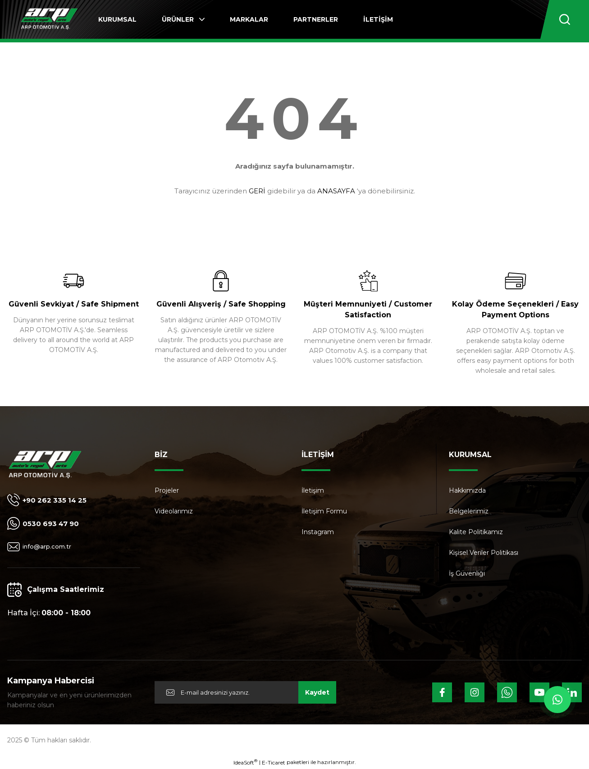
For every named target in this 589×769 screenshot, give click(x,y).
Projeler (167, 490)
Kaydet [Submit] (317, 692)
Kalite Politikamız (476, 532)
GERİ (257, 191)
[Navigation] (183, 19)
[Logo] (49, 19)
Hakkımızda (467, 490)
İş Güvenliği (467, 573)
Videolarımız (174, 511)
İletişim (312, 490)
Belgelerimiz (469, 511)
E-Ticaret (273, 762)
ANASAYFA (336, 191)
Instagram (317, 532)
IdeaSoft (245, 762)
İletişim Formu (324, 511)
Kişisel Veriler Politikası (483, 553)
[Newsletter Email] (246, 692)
